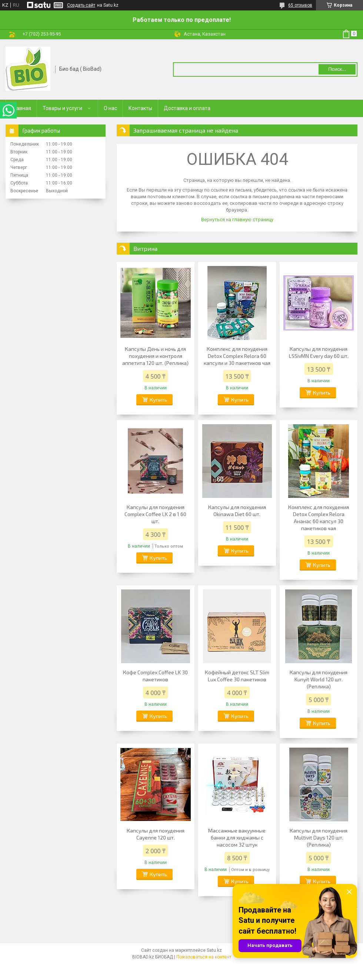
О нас (110, 108)
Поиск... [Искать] (337, 69)
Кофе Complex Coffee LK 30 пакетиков (155, 675)
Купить (158, 399)
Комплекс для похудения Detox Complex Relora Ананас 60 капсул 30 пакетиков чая (318, 517)
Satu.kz (214, 950)
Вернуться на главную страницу (237, 219)
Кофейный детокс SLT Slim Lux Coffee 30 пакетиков (237, 675)
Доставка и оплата (187, 108)
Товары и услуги (62, 108)
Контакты (140, 108)
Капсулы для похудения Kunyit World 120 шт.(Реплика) (318, 679)
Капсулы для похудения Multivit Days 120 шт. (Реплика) (318, 837)
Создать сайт (81, 5)
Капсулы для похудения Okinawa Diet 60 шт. (237, 510)
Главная (21, 108)
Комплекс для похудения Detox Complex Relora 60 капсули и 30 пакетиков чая (237, 356)
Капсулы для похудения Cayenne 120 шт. (155, 834)
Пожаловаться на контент (203, 957)
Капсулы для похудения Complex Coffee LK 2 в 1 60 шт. (155, 514)
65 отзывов (300, 5)
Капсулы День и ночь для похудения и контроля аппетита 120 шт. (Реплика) (155, 356)
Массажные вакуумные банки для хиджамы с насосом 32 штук (237, 837)
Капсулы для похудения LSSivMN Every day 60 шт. (319, 352)
